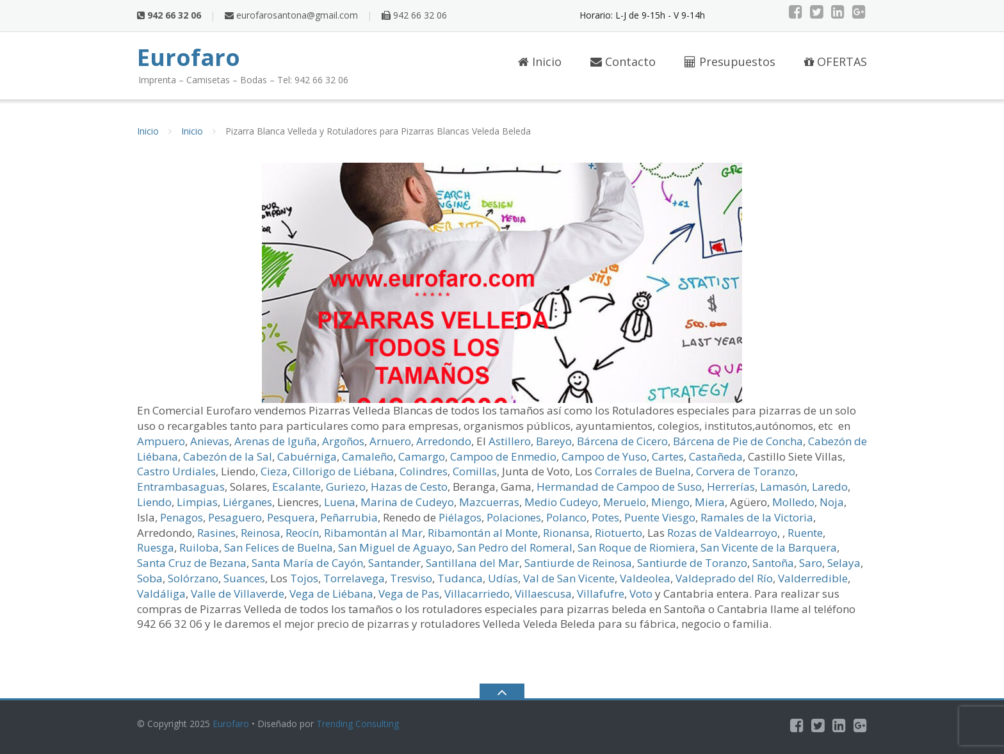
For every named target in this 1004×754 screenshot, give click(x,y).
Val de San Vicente (569, 578)
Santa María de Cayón (307, 562)
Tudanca (460, 578)
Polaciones (514, 517)
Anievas (209, 441)
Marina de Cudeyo (407, 502)
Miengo (670, 502)
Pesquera (291, 517)
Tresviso (411, 578)
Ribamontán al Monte (483, 532)
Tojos (304, 578)
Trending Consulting (357, 723)
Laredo (830, 486)
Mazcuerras (489, 502)
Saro (810, 562)
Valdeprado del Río (724, 578)
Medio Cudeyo (561, 502)
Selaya (844, 562)
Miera (710, 502)
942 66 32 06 (414, 15)
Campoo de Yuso (604, 456)
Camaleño (367, 456)
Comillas (475, 471)
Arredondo (443, 441)
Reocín (302, 532)
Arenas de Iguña (275, 441)
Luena (339, 502)
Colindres (424, 471)
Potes (605, 517)
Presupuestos (729, 61)
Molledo (793, 502)
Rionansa (566, 532)
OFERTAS (835, 61)
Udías (503, 578)
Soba (150, 578)
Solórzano (193, 578)
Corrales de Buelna (643, 471)
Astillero (510, 441)
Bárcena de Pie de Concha (738, 441)
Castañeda (716, 456)
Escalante (296, 486)
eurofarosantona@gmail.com (291, 15)
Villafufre (600, 593)
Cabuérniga (307, 456)
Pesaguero (235, 517)
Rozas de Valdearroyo (722, 532)
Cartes (668, 456)
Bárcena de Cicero (622, 441)
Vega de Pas (408, 593)
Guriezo (346, 486)
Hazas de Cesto (409, 486)
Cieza (274, 471)
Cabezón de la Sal (227, 456)
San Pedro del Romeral (514, 547)
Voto (640, 593)
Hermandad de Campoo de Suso (619, 486)
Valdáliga (161, 593)
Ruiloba (199, 547)
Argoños (343, 441)
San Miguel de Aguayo (395, 547)
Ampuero (161, 441)
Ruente (805, 532)
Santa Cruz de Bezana (192, 562)
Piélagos (460, 517)
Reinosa (260, 532)
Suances (244, 578)
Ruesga (155, 547)
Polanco (566, 517)
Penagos (181, 517)
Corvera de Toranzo (745, 471)
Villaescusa (543, 593)
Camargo (421, 456)
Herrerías (731, 486)
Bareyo (554, 441)
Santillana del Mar (472, 562)
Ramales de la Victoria (756, 517)
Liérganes (247, 502)
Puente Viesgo (659, 517)
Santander (394, 562)
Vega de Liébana (331, 593)
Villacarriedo (477, 593)
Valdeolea (645, 578)
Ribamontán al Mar (373, 532)
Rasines (216, 532)
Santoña (773, 562)
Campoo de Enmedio (503, 456)
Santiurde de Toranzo (692, 562)
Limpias (197, 502)
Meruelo (624, 502)
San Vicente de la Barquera (768, 547)
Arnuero (390, 441)
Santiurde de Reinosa (578, 562)
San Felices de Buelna (278, 547)
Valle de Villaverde (237, 593)
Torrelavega (354, 578)
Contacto (623, 61)
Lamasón (783, 486)
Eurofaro (231, 723)
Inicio (540, 61)
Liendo (154, 502)
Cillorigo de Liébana (343, 471)
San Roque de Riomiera (636, 547)
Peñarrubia (349, 517)
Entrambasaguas (181, 486)
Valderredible (813, 578)
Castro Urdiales (176, 471)
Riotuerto (618, 532)
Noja (832, 502)
